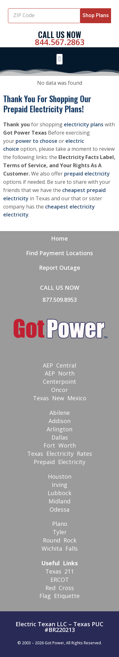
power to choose (36, 140)
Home (59, 238)
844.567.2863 (59, 41)
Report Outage (59, 267)
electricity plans (83, 124)
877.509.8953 (60, 299)
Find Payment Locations (59, 253)
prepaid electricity (87, 173)
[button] (59, 59)
